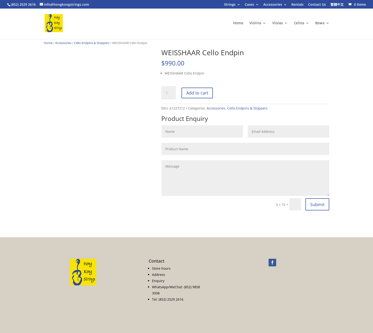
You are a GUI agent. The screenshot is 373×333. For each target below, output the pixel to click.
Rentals (297, 5)
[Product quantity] (168, 92)
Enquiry (158, 280)
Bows (319, 23)
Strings (230, 5)
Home (238, 23)
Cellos (299, 23)
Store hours (161, 268)
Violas (277, 23)
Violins (255, 23)
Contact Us (317, 5)
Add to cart (197, 93)
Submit (317, 204)
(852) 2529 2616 (23, 4)
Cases (249, 5)
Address (158, 274)
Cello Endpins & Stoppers (91, 43)
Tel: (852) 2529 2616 (167, 299)
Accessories (272, 5)
